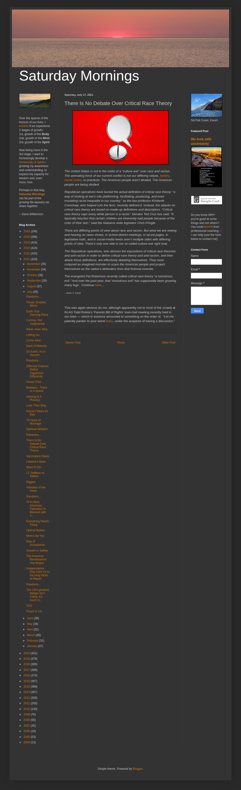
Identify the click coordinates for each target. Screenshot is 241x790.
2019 (27, 658)
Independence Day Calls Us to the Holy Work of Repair (38, 573)
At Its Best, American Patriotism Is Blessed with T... (36, 508)
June (30, 618)
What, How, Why (36, 329)
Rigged (30, 482)
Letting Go (32, 335)
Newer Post (73, 342)
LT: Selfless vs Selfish (35, 474)
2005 (27, 737)
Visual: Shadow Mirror (36, 304)
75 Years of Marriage (33, 422)
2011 (27, 703)
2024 (27, 242)
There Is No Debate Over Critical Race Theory (36, 445)
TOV (29, 606)
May (30, 624)
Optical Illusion (35, 530)
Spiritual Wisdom (37, 429)
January (32, 646)
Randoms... (33, 360)
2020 (27, 653)
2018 (27, 664)
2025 (27, 236)
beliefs (164, 175)
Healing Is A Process (33, 398)
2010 (27, 709)
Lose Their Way (36, 405)
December (34, 264)
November (34, 269)
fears (109, 321)
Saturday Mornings (79, 76)
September (34, 280)
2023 (27, 248)
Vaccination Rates (37, 456)
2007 (27, 725)
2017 (27, 670)
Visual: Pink (33, 382)
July (30, 292)
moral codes (73, 180)
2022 (27, 253)
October (32, 275)
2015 (27, 681)
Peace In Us (34, 611)
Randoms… (33, 296)
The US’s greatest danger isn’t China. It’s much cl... (37, 595)
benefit (208, 226)
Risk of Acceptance (35, 543)
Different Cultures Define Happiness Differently (37, 371)
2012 (27, 697)
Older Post (168, 342)
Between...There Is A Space (36, 389)
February (33, 640)
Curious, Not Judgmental (35, 322)
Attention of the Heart (36, 489)
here (98, 285)
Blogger (137, 768)
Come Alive (33, 340)
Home (121, 342)
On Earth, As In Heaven (36, 353)
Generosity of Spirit (31, 162)
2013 (27, 692)
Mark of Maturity (36, 346)
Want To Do (33, 467)
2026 (27, 231)
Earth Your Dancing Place (37, 313)
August (32, 286)
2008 (27, 720)
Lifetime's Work (36, 461)
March (31, 635)
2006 (27, 731)
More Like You (35, 535)
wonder (23, 126)
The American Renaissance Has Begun (36, 559)
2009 (27, 714)
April (30, 629)
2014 (27, 686)
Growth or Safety (37, 550)
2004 (27, 742)
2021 (27, 259)
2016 (27, 675)
